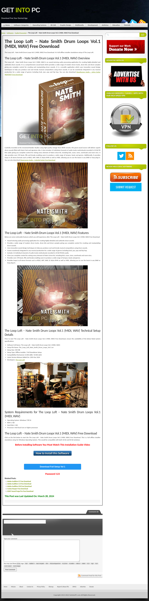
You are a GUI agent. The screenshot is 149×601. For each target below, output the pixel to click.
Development (93, 25)
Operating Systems (39, 25)
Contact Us (30, 587)
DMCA (74, 587)
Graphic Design (65, 25)
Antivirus (105, 25)
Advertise (83, 587)
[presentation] (21, 528)
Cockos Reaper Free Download (17, 489)
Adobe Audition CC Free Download (19, 481)
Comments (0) (93, 512)
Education (116, 25)
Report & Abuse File (63, 587)
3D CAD (53, 25)
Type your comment (10, 539)
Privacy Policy (41, 587)
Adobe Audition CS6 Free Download (19, 486)
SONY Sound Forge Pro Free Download (20, 491)
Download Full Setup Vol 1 (52, 467)
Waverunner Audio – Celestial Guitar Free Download (37, 160)
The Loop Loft (20, 360)
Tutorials (127, 25)
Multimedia (79, 25)
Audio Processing (21, 33)
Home (7, 25)
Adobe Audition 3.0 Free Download (19, 484)
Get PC (20, 10)
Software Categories (21, 25)
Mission (13, 587)
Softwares (10, 33)
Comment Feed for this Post (91, 576)
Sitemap (51, 587)
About (21, 587)
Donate (91, 587)
